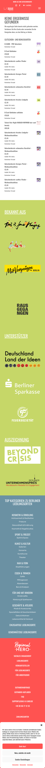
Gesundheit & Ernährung (22, 525)
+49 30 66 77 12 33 (22, 705)
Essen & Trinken (22, 573)
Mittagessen (22, 580)
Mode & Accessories (22, 608)
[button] (41, 725)
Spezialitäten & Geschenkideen (22, 612)
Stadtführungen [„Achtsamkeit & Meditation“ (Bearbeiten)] (22, 567)
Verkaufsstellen (22, 665)
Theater (22, 557)
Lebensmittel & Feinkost (22, 619)
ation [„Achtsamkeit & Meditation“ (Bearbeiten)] (31, 518)
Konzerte (22, 550)
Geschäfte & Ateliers (22, 605)
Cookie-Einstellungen (22, 759)
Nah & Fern (22, 563)
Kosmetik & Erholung (22, 515)
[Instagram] (16, 6)
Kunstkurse (22, 554)
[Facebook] (20, 6)
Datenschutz (15, 765)
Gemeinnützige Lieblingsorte (22, 632)
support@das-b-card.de (22, 701)
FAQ (22, 696)
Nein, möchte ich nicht (22, 753)
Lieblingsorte (22, 660)
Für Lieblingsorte (22, 670)
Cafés (22, 576)
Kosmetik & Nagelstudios (22, 529)
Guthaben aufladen (22, 692)
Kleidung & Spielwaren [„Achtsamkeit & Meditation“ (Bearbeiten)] (22, 599)
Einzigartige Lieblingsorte (22, 625)
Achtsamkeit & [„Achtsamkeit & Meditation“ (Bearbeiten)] (17, 518)
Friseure (22, 522)
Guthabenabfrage (22, 687)
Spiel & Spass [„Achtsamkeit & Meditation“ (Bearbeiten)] (22, 538)
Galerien (22, 547)
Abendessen (22, 583)
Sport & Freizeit (22, 534)
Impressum (30, 765)
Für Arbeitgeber (22, 675)
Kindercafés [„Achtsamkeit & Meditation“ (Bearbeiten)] (22, 596)
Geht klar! (22, 746)
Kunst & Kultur (22, 543)
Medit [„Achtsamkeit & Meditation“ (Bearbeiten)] (26, 518)
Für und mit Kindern (22, 593)
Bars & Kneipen (22, 587)
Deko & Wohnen (22, 616)
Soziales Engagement (22, 656)
